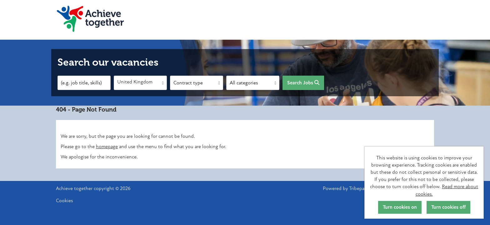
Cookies (64, 201)
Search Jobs (303, 83)
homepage (107, 146)
